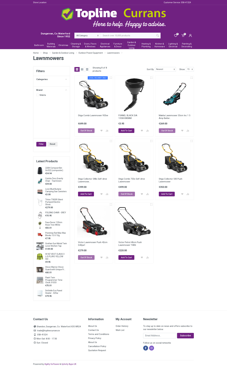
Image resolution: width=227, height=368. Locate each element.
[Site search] (127, 35)
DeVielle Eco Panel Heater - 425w (53, 291)
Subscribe (185, 335)
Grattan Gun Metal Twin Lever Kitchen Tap (56, 244)
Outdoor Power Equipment (90, 53)
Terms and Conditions (98, 334)
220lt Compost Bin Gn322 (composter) (54, 169)
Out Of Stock (86, 130)
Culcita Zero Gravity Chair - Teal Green (54, 179)
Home (36, 53)
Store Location (39, 2)
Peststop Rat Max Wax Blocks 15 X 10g (55, 234)
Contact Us (93, 330)
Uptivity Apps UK (68, 364)
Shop (45, 53)
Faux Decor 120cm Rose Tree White (53, 223)
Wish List (120, 330)
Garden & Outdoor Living (63, 53)
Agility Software (51, 364)
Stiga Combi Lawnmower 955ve (93, 115)
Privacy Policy (94, 338)
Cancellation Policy (97, 346)
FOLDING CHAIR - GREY (55, 212)
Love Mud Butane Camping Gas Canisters (56, 190)
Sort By (150, 69)
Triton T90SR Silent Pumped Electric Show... (54, 202)
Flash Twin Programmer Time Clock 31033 (53, 280)
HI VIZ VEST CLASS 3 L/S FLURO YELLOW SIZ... (54, 256)
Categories (51, 79)
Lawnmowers (113, 53)
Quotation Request (97, 350)
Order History (122, 326)
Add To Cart (126, 130)
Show (182, 69)
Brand (51, 90)
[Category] (87, 35)
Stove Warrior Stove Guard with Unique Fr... (55, 268)
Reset (52, 144)
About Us (92, 326)
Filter (41, 144)
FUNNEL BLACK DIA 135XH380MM (127, 116)
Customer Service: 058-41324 (177, 2)
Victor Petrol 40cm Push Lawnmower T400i (130, 243)
